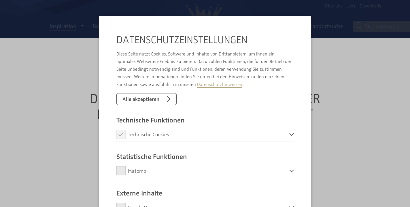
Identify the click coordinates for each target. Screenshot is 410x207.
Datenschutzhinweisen (219, 84)
